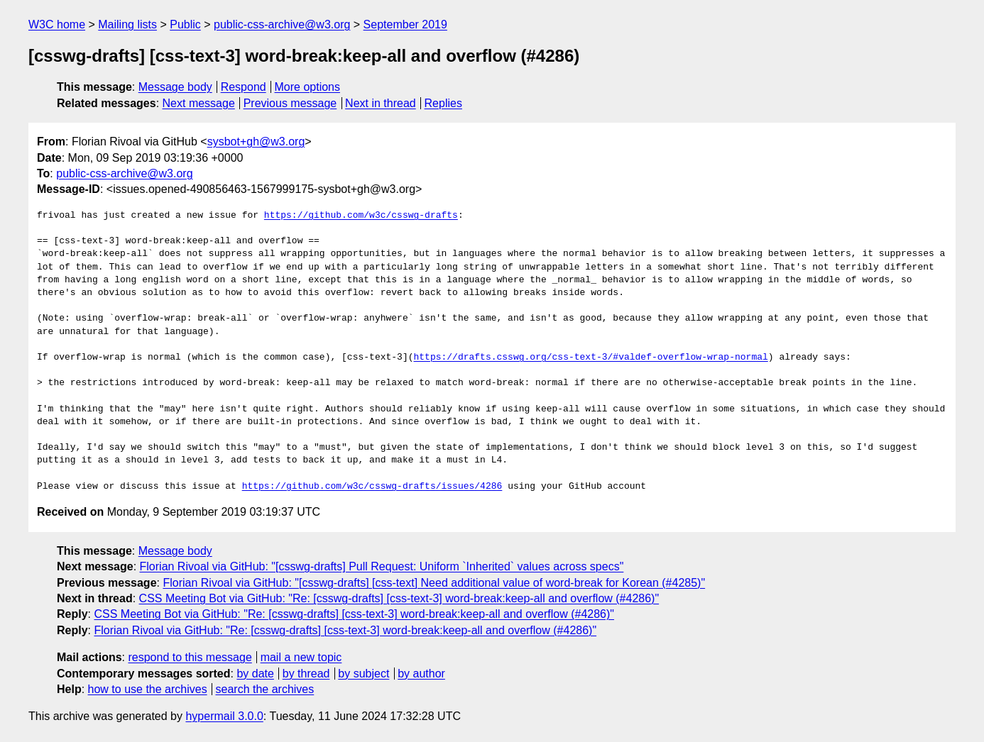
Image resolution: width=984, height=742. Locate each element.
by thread (306, 674)
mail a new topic (301, 657)
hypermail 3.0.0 (224, 716)
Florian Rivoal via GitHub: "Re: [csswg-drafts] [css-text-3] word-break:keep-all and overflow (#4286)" (345, 630)
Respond (243, 87)
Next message (199, 103)
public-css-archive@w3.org (282, 24)
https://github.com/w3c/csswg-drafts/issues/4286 (372, 486)
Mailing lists (127, 24)
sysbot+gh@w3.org (256, 141)
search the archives (265, 689)
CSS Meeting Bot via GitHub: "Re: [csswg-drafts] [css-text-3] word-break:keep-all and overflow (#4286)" (399, 598)
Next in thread (380, 103)
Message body (175, 87)
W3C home (56, 24)
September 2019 (405, 24)
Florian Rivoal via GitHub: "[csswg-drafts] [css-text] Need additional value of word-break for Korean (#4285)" (434, 583)
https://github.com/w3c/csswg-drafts (361, 215)
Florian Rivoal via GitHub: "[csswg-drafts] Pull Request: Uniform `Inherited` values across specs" (382, 566)
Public (185, 24)
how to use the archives (147, 689)
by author (421, 674)
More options (308, 87)
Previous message (290, 103)
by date (254, 674)
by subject (363, 674)
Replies (443, 103)
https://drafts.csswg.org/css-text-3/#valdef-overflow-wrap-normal (590, 357)
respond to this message (189, 657)
